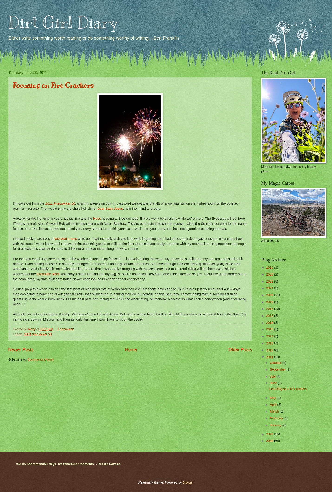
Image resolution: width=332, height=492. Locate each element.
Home (131, 349)
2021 (270, 288)
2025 (270, 267)
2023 (270, 274)
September (278, 369)
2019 (270, 302)
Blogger (187, 482)
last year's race (65, 239)
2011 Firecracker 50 (60, 203)
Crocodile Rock (48, 274)
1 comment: (66, 329)
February (277, 418)
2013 (270, 343)
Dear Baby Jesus (109, 208)
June (274, 383)
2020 (270, 295)
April (273, 404)
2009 (270, 441)
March (275, 411)
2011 (270, 357)
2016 (270, 322)
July (273, 376)
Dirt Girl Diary (63, 22)
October (276, 363)
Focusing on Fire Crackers (53, 85)
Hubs (97, 218)
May (273, 398)
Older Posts (240, 349)
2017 (270, 315)
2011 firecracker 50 (38, 334)
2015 (270, 329)
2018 (270, 309)
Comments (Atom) (41, 359)
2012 (270, 350)
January (276, 425)
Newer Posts (20, 349)
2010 (270, 434)
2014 (270, 336)
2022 (270, 281)
